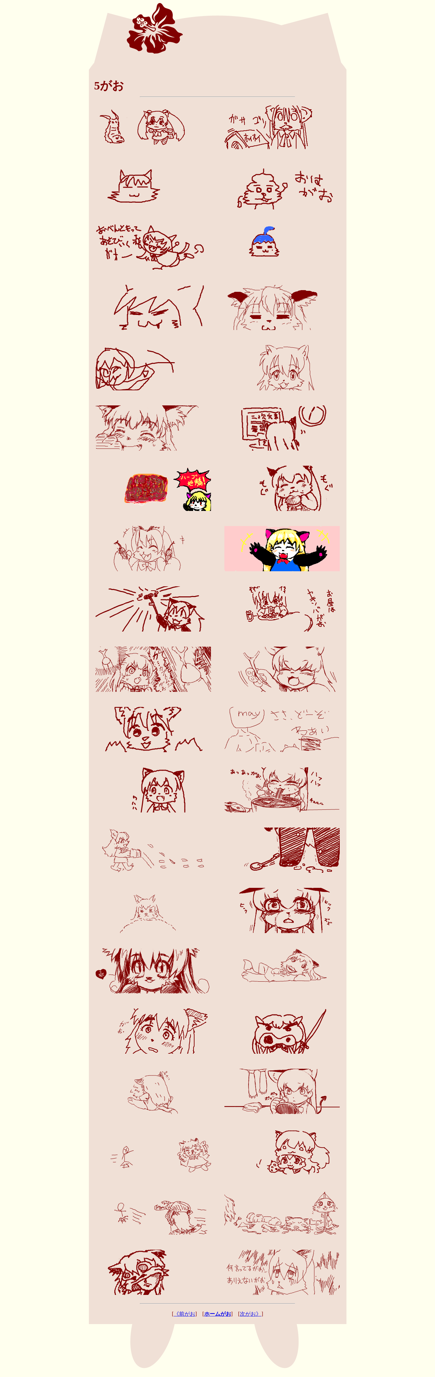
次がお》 (250, 1314)
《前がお (184, 1314)
